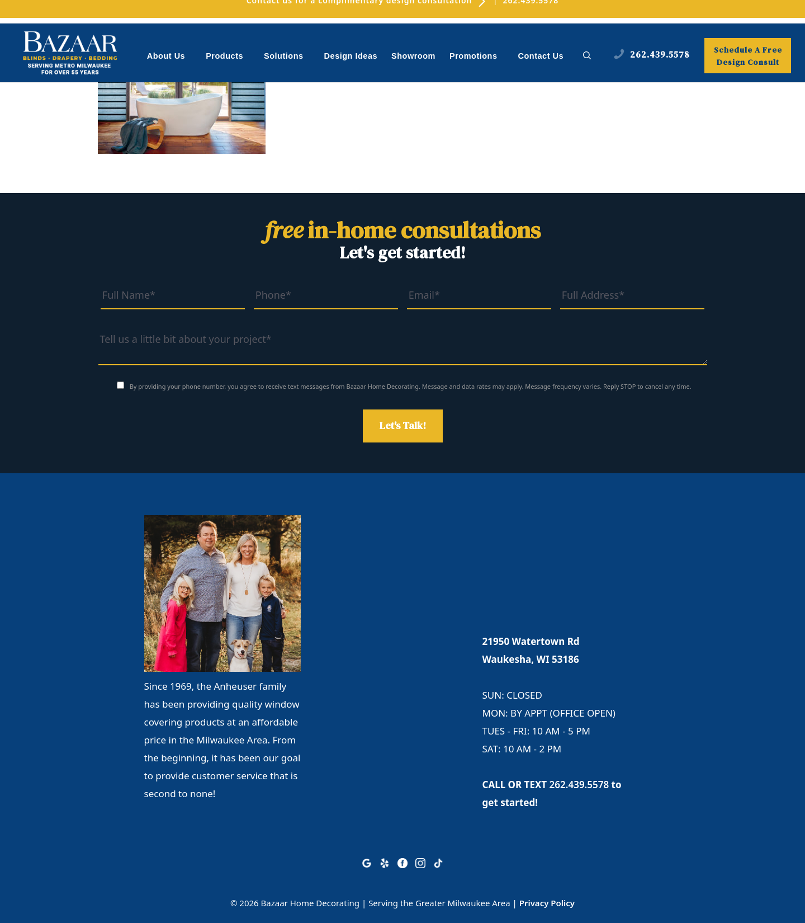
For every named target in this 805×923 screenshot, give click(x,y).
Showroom (413, 55)
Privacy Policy (547, 902)
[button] (587, 56)
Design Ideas (350, 55)
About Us (172, 56)
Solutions (289, 56)
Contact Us (541, 55)
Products (230, 56)
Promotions (479, 56)
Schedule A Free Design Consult (748, 56)
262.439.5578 (579, 784)
